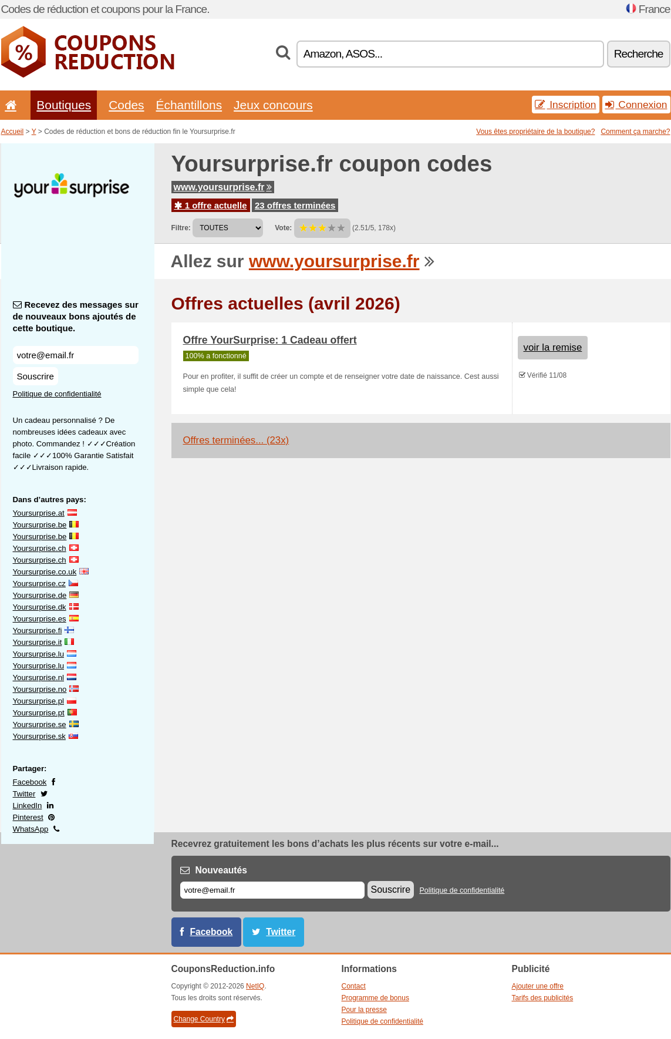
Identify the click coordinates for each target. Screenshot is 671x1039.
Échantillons (189, 105)
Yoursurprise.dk (39, 607)
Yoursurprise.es (39, 618)
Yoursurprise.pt (39, 712)
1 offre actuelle (210, 205)
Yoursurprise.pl (38, 701)
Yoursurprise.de (40, 595)
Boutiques (63, 105)
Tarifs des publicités (543, 998)
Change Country (204, 1019)
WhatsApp (31, 829)
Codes (126, 105)
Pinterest (28, 817)
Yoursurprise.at (39, 513)
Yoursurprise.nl (38, 677)
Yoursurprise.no (40, 689)
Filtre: (181, 228)
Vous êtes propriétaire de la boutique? (535, 131)
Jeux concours (273, 105)
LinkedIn (27, 805)
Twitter (24, 793)
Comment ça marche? (635, 131)
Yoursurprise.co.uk (45, 571)
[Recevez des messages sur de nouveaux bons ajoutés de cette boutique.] (76, 355)
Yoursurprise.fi (37, 630)
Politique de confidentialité (57, 393)
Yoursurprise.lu (38, 654)
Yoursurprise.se (39, 724)
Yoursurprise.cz (39, 583)
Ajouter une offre (538, 986)
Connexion (636, 104)
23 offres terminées (295, 205)
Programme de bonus (375, 998)
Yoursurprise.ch (39, 548)
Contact (354, 986)
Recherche (638, 54)
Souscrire (35, 376)
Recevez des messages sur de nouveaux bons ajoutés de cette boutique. (76, 316)
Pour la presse (364, 1010)
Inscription (565, 104)
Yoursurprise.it (37, 642)
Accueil (12, 131)
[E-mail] (272, 890)
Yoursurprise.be (40, 524)
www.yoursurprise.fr (223, 187)
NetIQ (255, 986)
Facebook (30, 782)
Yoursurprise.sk (39, 736)
